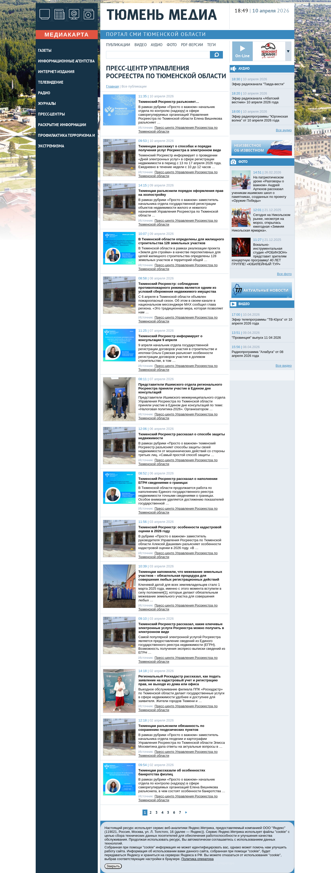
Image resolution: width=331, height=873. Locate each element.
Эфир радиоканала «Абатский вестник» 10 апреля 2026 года (255, 100)
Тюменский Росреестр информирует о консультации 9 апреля (170, 338)
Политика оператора (198, 859)
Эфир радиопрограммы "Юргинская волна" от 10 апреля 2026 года (260, 118)
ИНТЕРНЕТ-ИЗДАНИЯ (56, 72)
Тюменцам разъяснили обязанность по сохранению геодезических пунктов (171, 728)
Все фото (284, 274)
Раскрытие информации (62, 125)
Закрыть (113, 866)
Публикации (118, 45)
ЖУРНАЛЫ (47, 104)
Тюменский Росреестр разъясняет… (168, 102)
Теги (211, 45)
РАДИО (44, 93)
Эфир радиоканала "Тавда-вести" (258, 84)
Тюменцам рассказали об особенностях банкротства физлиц (171, 772)
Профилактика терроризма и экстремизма (66, 141)
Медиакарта (66, 34)
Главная (112, 86)
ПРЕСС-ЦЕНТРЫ (51, 114)
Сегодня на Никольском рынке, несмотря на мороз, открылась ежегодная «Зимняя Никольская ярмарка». (261, 222)
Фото (172, 45)
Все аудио (284, 130)
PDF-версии (192, 45)
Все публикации (134, 86)
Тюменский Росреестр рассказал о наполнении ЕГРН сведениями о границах (177, 481)
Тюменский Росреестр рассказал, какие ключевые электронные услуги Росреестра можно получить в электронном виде (181, 628)
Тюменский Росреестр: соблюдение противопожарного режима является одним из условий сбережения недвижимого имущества (177, 287)
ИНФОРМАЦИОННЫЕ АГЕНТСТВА (66, 61)
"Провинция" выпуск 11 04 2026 (256, 338)
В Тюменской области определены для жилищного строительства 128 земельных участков (181, 241)
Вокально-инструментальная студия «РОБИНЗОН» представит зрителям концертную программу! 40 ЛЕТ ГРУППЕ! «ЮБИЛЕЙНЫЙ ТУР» (259, 254)
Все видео (284, 365)
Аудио (156, 45)
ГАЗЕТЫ (44, 50)
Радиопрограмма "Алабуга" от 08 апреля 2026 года (257, 354)
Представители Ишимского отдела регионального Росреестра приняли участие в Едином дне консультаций (180, 388)
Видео (140, 45)
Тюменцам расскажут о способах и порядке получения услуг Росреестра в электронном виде (179, 148)
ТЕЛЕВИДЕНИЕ (50, 82)
